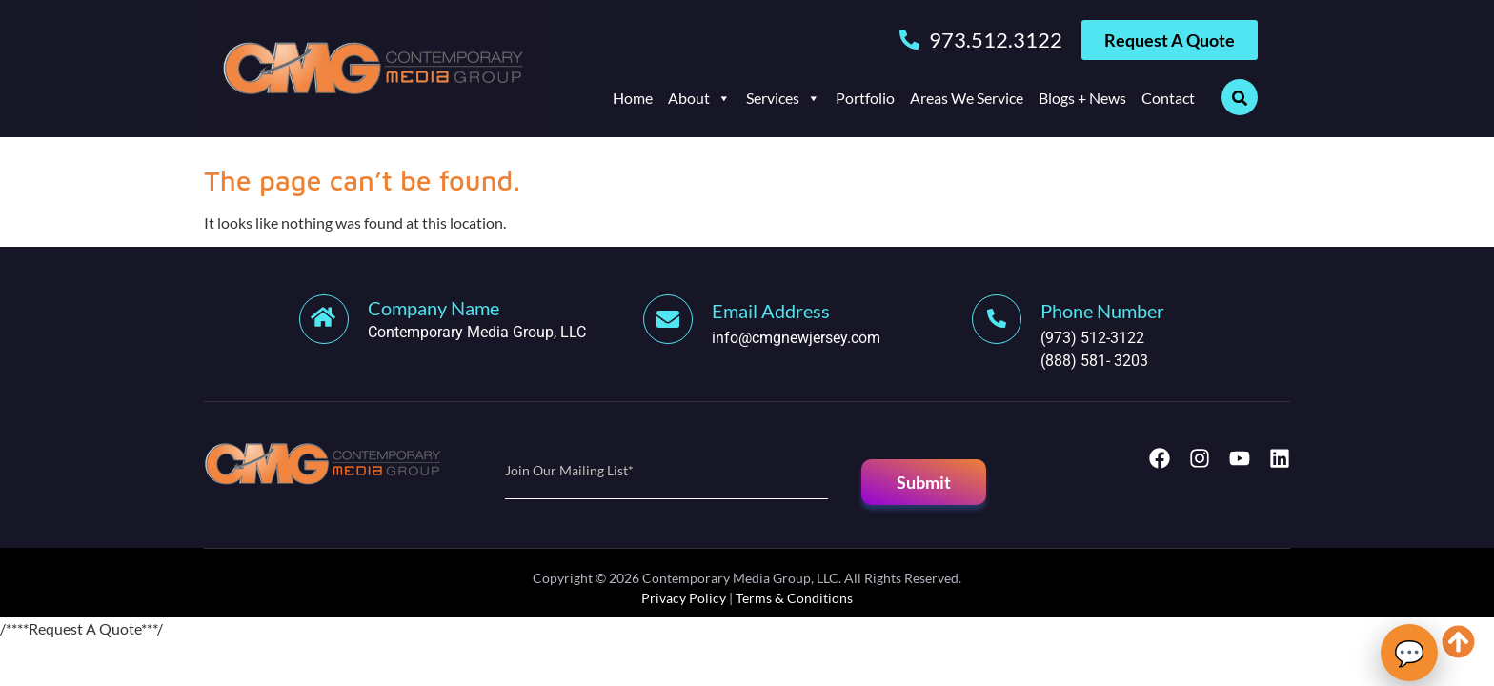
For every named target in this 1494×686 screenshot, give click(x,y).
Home (633, 98)
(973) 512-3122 (1092, 338)
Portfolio (865, 98)
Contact (1168, 98)
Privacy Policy (683, 598)
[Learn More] (471, 319)
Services (783, 98)
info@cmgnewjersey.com (796, 338)
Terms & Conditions (794, 598)
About (699, 98)
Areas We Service (966, 98)
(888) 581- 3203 (1094, 361)
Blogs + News (1082, 98)
